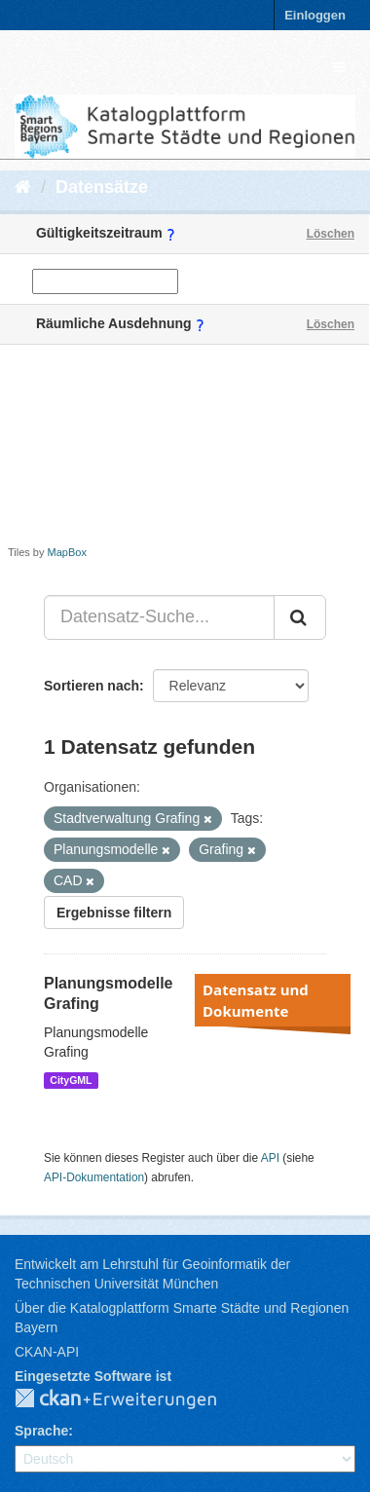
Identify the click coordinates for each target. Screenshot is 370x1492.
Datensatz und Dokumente (256, 1000)
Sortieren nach (91, 685)
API (270, 1158)
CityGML (71, 1080)
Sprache (41, 1430)
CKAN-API (47, 1352)
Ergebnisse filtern (113, 912)
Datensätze (102, 187)
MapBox (67, 552)
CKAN (131, 1399)
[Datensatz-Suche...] (159, 617)
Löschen (330, 234)
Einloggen (315, 15)
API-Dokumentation (94, 1177)
